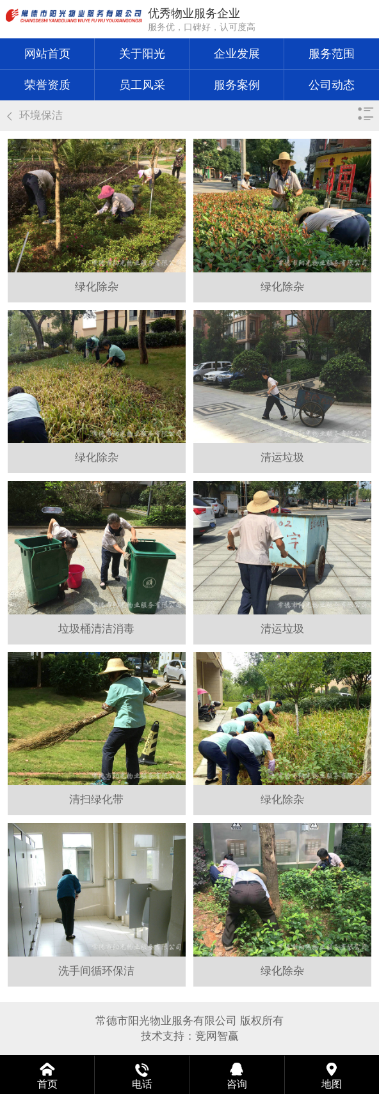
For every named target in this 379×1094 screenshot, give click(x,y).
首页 (47, 1084)
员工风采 (142, 85)
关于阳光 (142, 53)
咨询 (237, 1084)
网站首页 (47, 53)
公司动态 (332, 85)
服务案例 (237, 85)
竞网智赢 (217, 1036)
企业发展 (237, 53)
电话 (142, 1084)
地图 (331, 1084)
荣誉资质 (47, 85)
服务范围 (332, 53)
